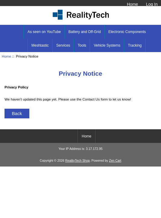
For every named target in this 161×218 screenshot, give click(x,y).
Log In (152, 4)
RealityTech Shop (77, 160)
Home (132, 4)
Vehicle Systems (107, 45)
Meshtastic (40, 45)
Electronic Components (127, 32)
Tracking (135, 45)
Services (63, 45)
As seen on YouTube (44, 32)
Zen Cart (115, 160)
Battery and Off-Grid (85, 32)
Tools (82, 45)
